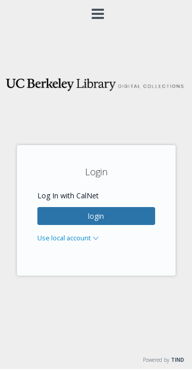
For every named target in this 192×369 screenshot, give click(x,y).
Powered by (163, 359)
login (96, 216)
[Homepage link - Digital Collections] (96, 90)
